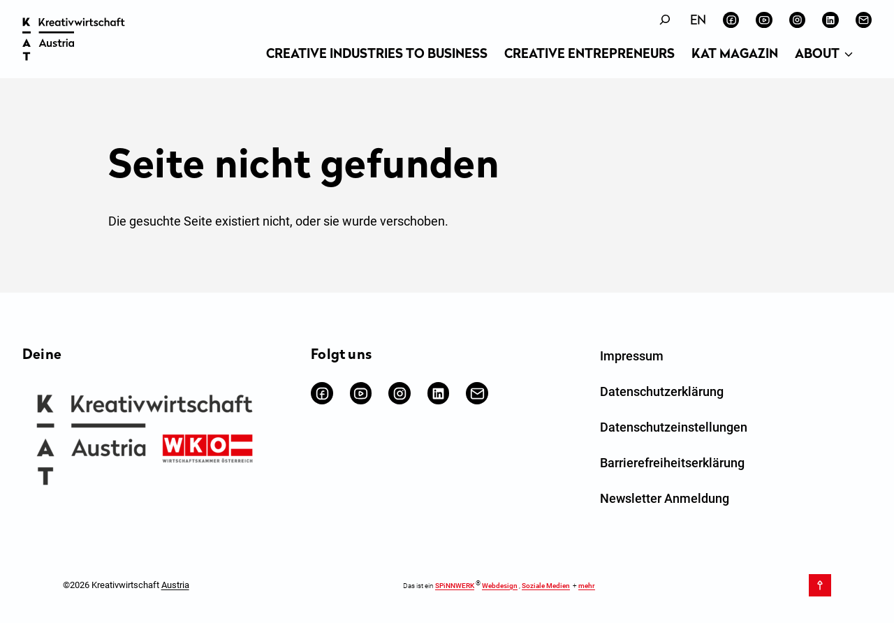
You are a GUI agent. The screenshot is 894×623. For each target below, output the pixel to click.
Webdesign (500, 585)
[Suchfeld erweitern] (665, 20)
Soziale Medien (546, 585)
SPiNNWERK (454, 585)
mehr (586, 585)
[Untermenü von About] (848, 55)
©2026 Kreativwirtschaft (126, 585)
